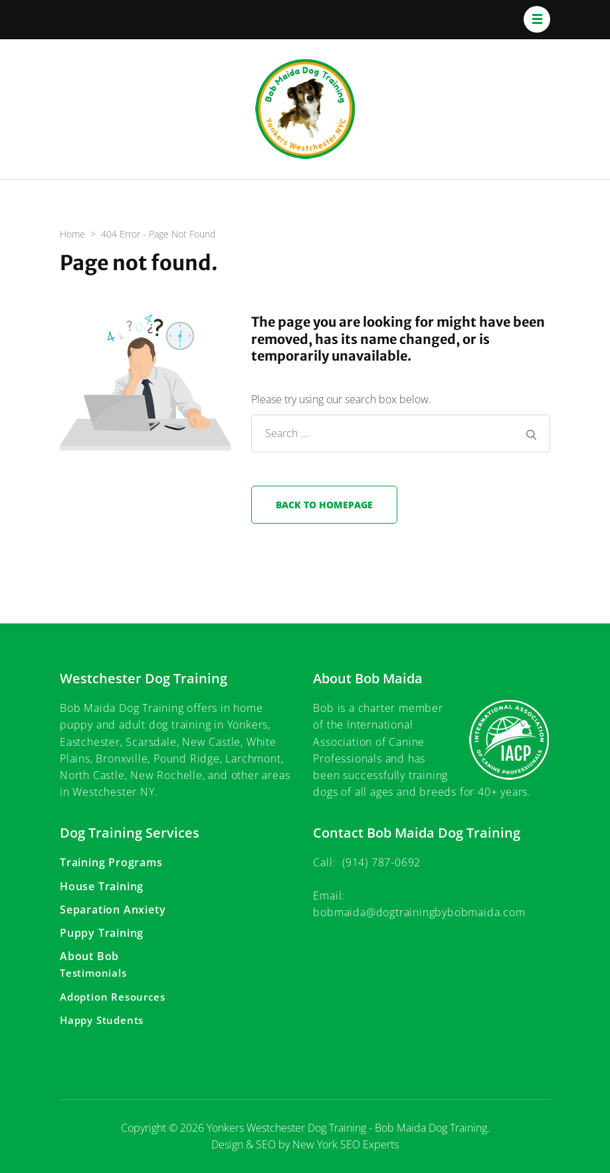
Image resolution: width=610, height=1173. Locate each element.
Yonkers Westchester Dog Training (286, 1127)
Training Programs (111, 862)
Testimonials (93, 972)
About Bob (89, 956)
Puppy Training (102, 932)
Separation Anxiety (112, 909)
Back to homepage (324, 504)
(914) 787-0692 (381, 862)
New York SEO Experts (345, 1144)
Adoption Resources (112, 996)
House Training (102, 886)
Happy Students (102, 1020)
